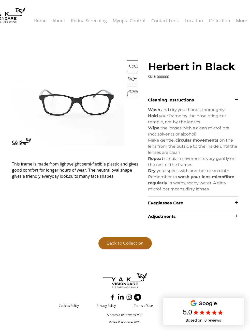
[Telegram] (137, 297)
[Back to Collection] (125, 243)
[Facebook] (112, 297)
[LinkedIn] (120, 297)
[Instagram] (129, 297)
